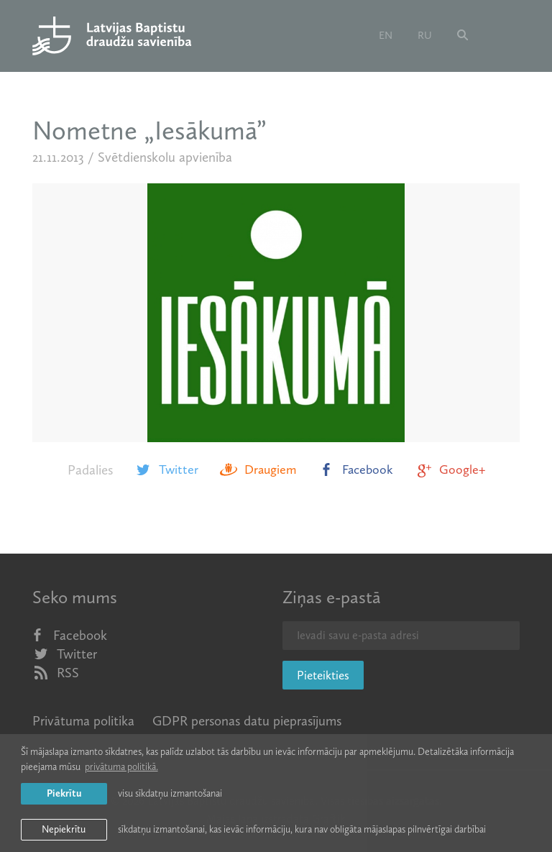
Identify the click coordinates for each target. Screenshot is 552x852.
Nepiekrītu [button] (64, 829)
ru (425, 35)
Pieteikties (323, 675)
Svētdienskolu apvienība (165, 157)
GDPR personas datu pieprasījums (246, 721)
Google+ (450, 469)
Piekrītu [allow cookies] (64, 793)
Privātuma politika (83, 721)
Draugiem (258, 469)
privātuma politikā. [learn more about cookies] (121, 767)
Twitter (166, 469)
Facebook (355, 469)
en (385, 35)
